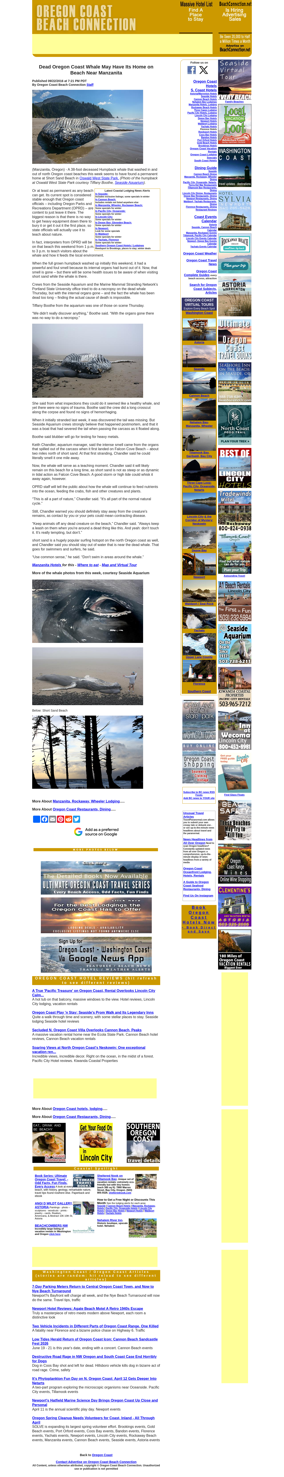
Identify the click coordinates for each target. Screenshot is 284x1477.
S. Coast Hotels (204, 90)
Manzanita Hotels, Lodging (203, 104)
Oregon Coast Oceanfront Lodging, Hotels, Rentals (197, 872)
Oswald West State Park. (99, 178)
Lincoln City (195, 516)
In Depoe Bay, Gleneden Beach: (113, 222)
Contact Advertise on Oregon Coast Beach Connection (96, 1462)
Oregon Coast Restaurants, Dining (82, 809)
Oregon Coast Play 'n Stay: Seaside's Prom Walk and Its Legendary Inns (93, 1012)
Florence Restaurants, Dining (201, 207)
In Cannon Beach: (105, 199)
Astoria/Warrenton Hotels (203, 93)
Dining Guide (206, 168)
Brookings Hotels (207, 145)
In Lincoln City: (104, 216)
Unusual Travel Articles (193, 814)
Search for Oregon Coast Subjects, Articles (203, 288)
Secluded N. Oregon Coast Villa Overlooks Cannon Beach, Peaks (87, 1030)
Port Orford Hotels (207, 140)
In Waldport (102, 234)
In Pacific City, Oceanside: (110, 211)
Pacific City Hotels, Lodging (202, 113)
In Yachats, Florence (107, 239)
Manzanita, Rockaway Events (201, 233)
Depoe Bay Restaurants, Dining (200, 196)
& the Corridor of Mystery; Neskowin (199, 520)
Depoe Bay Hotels (207, 118)
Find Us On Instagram (198, 895)
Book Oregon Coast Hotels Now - (199, 919)
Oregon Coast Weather (200, 253)
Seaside (212, 171)
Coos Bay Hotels (208, 135)
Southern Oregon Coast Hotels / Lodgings (119, 245)
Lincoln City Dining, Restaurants (200, 193)
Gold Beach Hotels (207, 143)
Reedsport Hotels (207, 132)
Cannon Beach (199, 395)
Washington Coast (199, 313)
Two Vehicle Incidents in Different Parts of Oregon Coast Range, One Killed (95, 1326)
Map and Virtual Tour (119, 565)
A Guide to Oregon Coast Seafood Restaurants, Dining (197, 885)
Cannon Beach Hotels (205, 99)
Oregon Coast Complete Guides (200, 273)
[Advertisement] (122, 44)
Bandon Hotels (209, 137)
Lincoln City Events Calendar (201, 238)
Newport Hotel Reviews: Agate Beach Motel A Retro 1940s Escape (87, 1308)
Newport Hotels (209, 121)
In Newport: (102, 228)
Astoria (213, 224)
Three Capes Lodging (205, 110)
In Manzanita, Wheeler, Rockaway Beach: (119, 205)
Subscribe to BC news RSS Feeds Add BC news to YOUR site (199, 795)
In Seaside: (101, 194)
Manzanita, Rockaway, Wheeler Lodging (86, 801)
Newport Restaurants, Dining (201, 198)
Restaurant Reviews (206, 210)
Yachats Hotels (209, 126)
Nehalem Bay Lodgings (204, 102)
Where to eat (88, 565)
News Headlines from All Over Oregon (198, 841)
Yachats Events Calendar (203, 246)
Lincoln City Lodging (206, 115)
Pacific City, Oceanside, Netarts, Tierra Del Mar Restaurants (200, 183)
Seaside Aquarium (129, 183)
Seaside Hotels (209, 96)
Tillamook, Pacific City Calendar (200, 235)
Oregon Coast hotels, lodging (78, 1109)
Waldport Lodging (207, 123)
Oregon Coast (102, 1455)
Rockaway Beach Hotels (204, 107)
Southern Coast (199, 691)
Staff (90, 84)
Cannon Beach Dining (205, 174)
